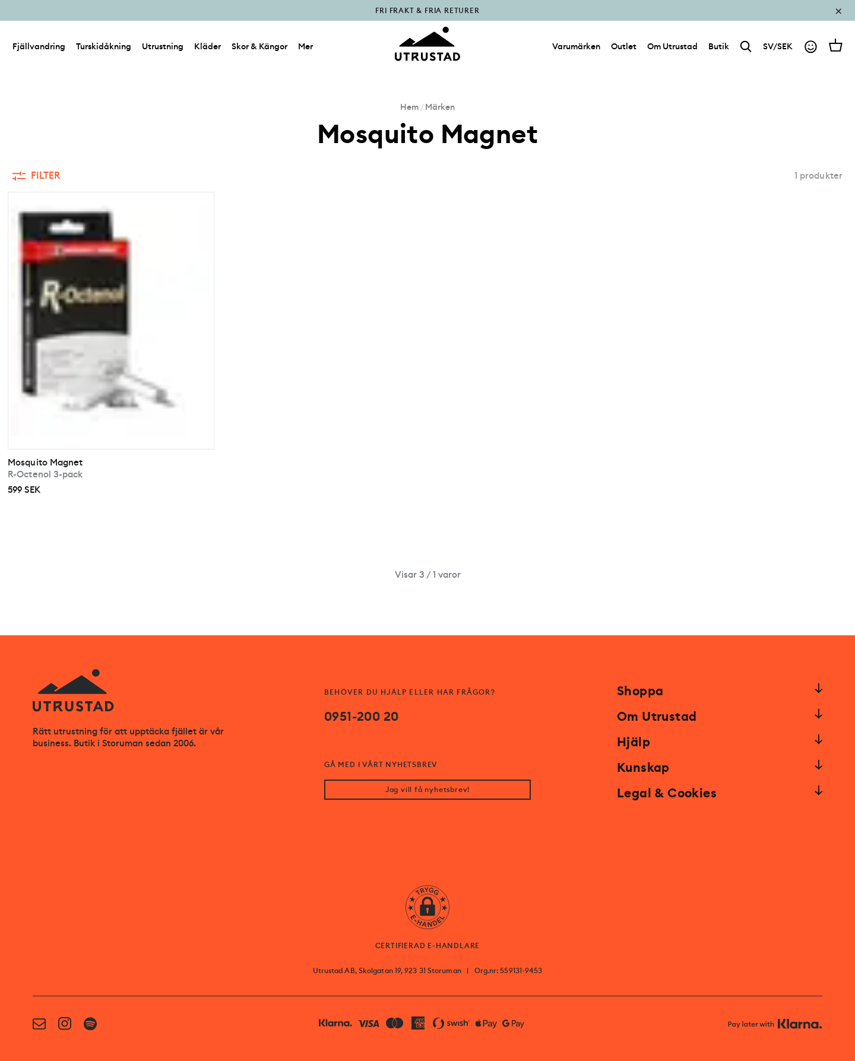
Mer (305, 46)
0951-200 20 (361, 716)
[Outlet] (623, 46)
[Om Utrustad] (672, 46)
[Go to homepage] (427, 44)
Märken (440, 107)
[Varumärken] (576, 46)
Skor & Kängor (259, 46)
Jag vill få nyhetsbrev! (427, 789)
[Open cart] (836, 45)
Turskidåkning (103, 46)
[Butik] (718, 46)
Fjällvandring (38, 46)
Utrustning (162, 46)
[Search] (746, 46)
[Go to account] (810, 46)
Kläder (207, 46)
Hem (409, 107)
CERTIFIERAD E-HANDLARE (427, 946)
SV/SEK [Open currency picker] (778, 46)
